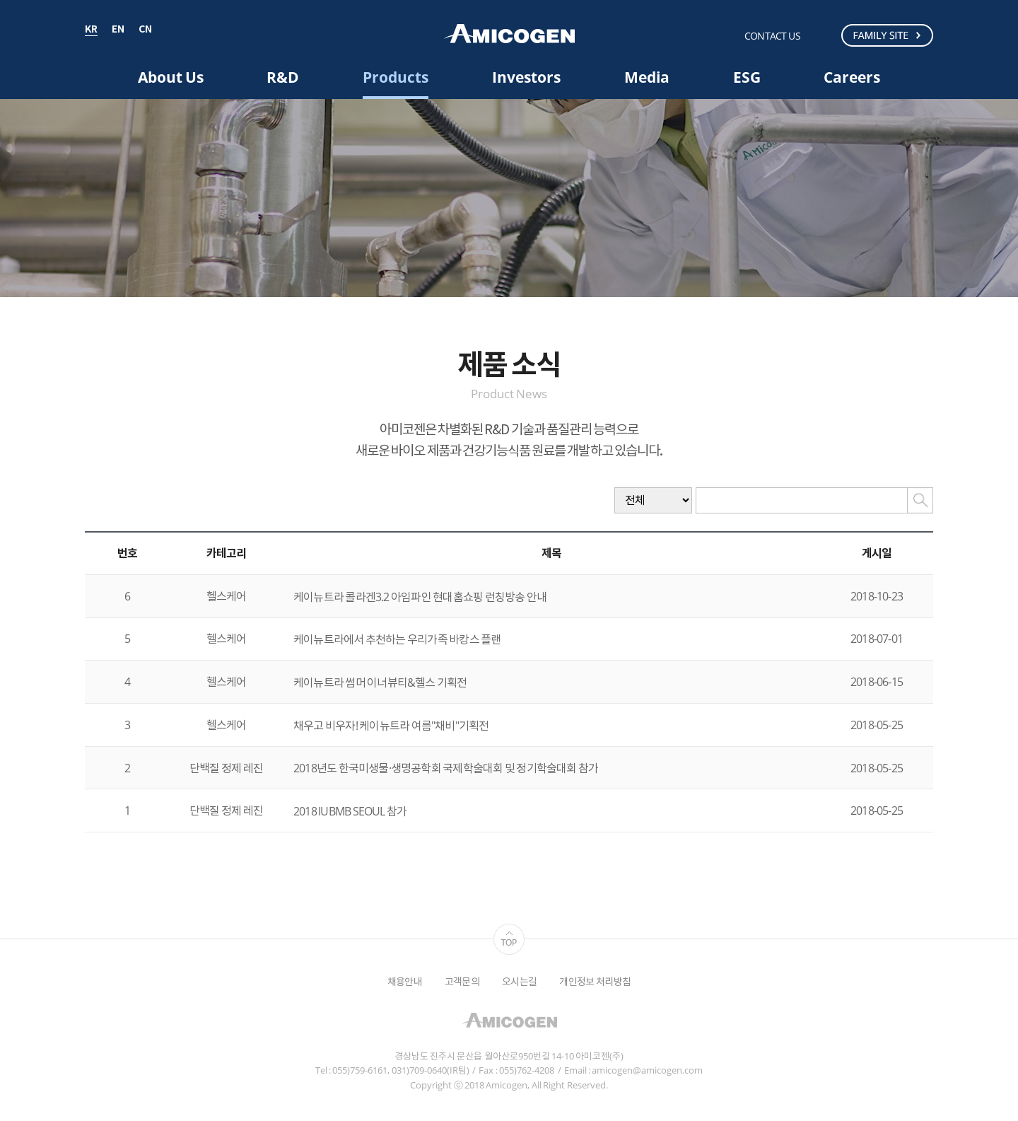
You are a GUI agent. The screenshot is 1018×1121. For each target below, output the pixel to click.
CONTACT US (772, 35)
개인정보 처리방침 (595, 981)
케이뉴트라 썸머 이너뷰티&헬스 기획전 (380, 682)
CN (145, 30)
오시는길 (519, 981)
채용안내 (404, 981)
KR (91, 30)
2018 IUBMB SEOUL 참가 (349, 811)
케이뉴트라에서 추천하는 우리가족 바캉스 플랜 (397, 639)
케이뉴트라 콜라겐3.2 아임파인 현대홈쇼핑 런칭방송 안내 (419, 597)
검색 (823, 34)
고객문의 (462, 981)
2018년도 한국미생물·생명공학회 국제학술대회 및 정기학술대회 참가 (445, 768)
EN (118, 30)
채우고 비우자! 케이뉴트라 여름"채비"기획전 (390, 725)
